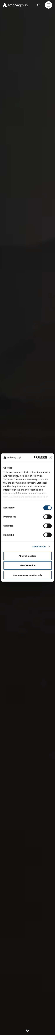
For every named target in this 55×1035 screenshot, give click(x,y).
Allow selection (27, 565)
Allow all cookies (27, 556)
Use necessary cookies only (27, 575)
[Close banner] (51, 457)
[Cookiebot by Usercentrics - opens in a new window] (35, 457)
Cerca (39, 5)
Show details (39, 546)
